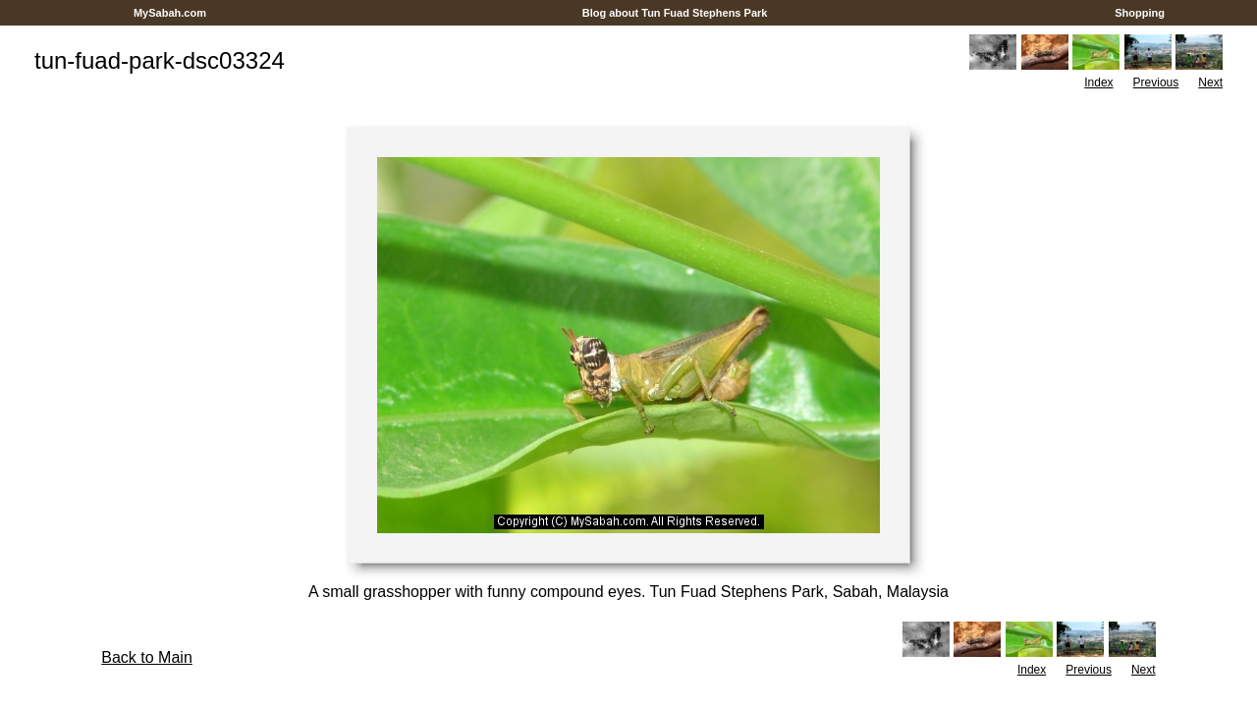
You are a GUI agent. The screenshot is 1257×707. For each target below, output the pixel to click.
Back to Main (146, 657)
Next (1210, 82)
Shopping (1140, 13)
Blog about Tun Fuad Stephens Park (675, 13)
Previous (1156, 82)
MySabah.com (170, 13)
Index (1098, 82)
